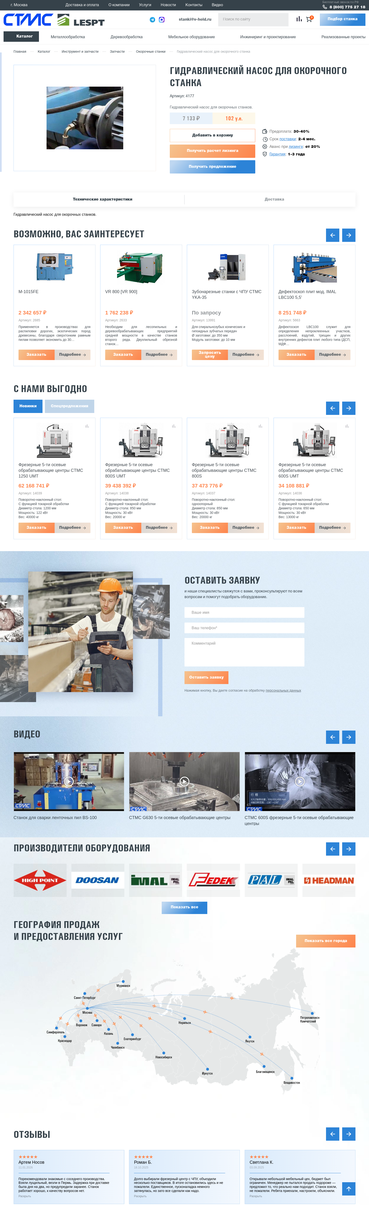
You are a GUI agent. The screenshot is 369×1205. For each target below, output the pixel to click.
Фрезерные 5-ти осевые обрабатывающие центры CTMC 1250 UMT (51, 470)
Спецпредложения (69, 406)
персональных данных (283, 690)
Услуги (145, 5)
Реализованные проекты (343, 37)
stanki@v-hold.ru (195, 19)
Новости (168, 5)
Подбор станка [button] (343, 19)
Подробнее (70, 354)
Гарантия (277, 154)
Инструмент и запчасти (80, 51)
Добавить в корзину (212, 135)
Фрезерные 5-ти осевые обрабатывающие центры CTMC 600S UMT (311, 470)
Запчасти (117, 51)
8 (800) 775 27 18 (347, 7)
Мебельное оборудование (191, 37)
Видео (217, 5)
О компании (119, 5)
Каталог (24, 36)
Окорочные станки (151, 51)
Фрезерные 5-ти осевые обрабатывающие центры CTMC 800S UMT (137, 470)
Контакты (193, 5)
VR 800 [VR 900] (121, 291)
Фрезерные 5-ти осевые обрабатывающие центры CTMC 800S (224, 470)
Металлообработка (68, 37)
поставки (287, 139)
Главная (20, 51)
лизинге (296, 147)
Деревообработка (127, 37)
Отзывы (32, 1134)
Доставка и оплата (82, 5)
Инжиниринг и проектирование (268, 37)
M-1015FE (28, 291)
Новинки (28, 406)
